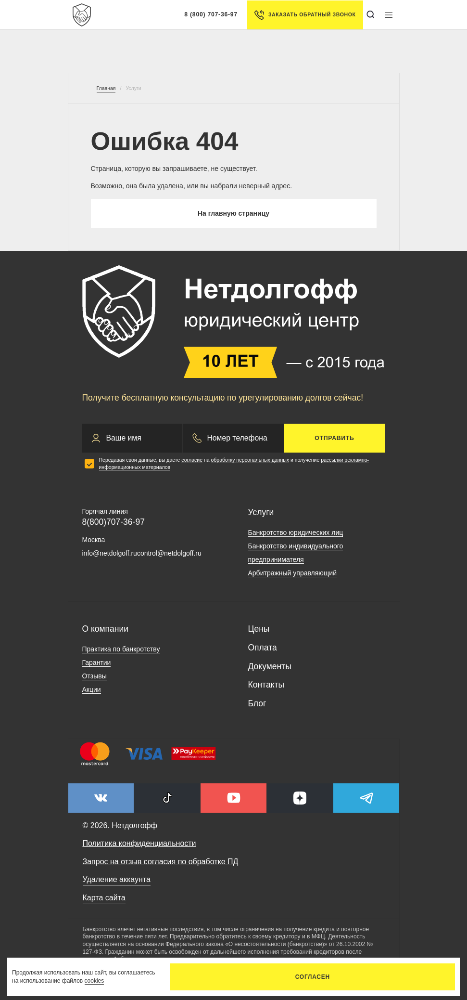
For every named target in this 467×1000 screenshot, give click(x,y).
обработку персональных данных (250, 460)
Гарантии (96, 662)
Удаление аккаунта (117, 879)
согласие (191, 460)
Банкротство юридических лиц (295, 532)
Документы (269, 666)
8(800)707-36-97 (113, 522)
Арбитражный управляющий (292, 573)
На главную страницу (233, 213)
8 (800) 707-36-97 (211, 14)
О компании (105, 629)
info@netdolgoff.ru (109, 553)
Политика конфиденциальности (139, 843)
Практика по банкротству (121, 649)
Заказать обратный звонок (305, 15)
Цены (259, 629)
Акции (91, 689)
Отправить (334, 438)
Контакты (266, 684)
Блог (257, 703)
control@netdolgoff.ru (169, 553)
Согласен (312, 977)
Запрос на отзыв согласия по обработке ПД (161, 861)
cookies (94, 980)
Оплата (262, 647)
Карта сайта (104, 898)
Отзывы (94, 676)
